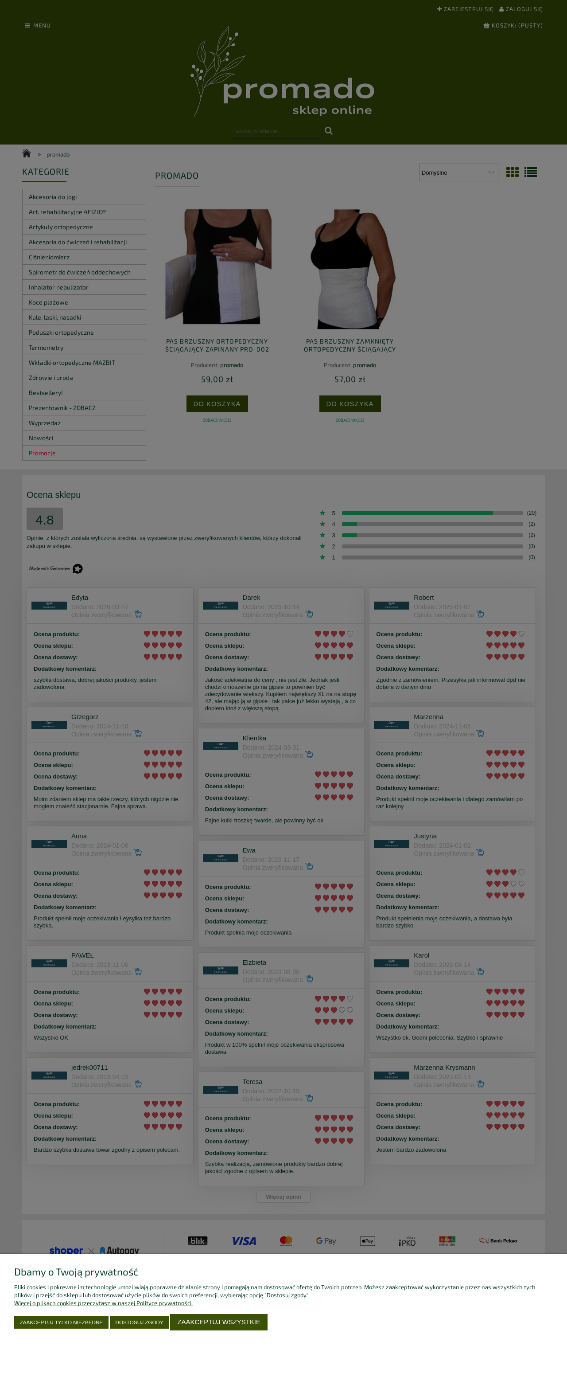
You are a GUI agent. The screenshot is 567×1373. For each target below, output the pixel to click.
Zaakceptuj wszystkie (218, 1322)
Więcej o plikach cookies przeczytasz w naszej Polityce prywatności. (103, 1303)
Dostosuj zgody (139, 1322)
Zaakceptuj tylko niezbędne (61, 1322)
